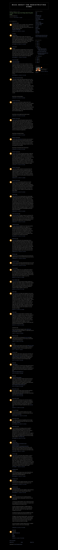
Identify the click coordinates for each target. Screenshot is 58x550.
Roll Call (36, 20)
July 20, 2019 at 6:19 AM (17, 386)
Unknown (13, 352)
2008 (38, 59)
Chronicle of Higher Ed (39, 23)
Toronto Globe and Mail (39, 19)
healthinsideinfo (15, 364)
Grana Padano (14, 455)
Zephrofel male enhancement (17, 139)
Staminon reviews (15, 262)
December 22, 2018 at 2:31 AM (19, 75)
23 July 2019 (14, 410)
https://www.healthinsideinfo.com (17, 371)
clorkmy (13, 46)
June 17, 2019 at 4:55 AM (17, 333)
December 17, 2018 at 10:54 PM (19, 57)
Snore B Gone (14, 35)
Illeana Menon (14, 398)
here (16, 15)
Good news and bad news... (42, 51)
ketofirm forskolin (15, 313)
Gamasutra (37, 31)
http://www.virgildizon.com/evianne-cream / (19, 443)
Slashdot (36, 27)
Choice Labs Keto (15, 213)
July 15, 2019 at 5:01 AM (17, 360)
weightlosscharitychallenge (16, 377)
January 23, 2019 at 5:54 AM (18, 115)
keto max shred (26, 337)
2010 (38, 46)
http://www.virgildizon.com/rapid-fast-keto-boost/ (20, 446)
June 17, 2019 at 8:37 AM (17, 341)
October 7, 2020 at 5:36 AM (18, 466)
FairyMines (18, 422)
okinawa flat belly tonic (16, 532)
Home (22, 542)
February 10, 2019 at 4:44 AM (19, 251)
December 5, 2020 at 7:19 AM (18, 476)
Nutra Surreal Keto (15, 293)
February (39, 56)
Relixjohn (13, 254)
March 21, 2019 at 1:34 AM (18, 309)
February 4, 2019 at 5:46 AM (18, 211)
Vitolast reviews (15, 120)
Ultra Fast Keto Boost (17, 414)
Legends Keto (14, 224)
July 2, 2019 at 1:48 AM (17, 349)
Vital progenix (14, 79)
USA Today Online (38, 24)
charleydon (14, 469)
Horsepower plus (15, 255)
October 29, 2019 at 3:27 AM (18, 438)
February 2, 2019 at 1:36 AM (18, 177)
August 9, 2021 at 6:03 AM (18, 538)
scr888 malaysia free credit (16, 356)
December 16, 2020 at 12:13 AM (19, 484)
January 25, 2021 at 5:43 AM (18, 527)
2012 (38, 43)
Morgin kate (14, 335)
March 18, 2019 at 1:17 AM (18, 289)
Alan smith (14, 268)
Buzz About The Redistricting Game (29, 5)
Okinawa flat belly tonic (16, 488)
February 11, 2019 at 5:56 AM (19, 258)
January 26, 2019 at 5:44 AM (18, 149)
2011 (38, 44)
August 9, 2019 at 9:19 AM (18, 407)
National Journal (38, 22)
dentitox (13, 536)
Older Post (32, 542)
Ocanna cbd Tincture (15, 61)
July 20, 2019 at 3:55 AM (17, 373)
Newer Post (12, 542)
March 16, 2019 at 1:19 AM (18, 277)
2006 (38, 62)
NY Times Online (38, 16)
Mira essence (14, 240)
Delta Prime (14, 238)
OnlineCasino (14, 23)
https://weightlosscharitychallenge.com (18, 384)
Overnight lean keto (15, 102)
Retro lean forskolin (15, 215)
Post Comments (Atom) (18, 544)
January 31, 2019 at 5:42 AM (18, 164)
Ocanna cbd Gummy (15, 62)
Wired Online (37, 28)
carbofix (13, 535)
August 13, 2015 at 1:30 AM (18, 31)
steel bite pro (14, 480)
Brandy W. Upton (15, 100)
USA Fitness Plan (21, 436)
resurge (13, 496)
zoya (13, 33)
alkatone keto (14, 269)
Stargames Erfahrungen (16, 29)
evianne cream (14, 442)
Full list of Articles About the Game (41, 36)
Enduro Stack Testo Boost (16, 77)
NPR (36, 14)
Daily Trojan (37, 32)
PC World (37, 26)
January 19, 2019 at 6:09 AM (18, 97)
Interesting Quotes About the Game (41, 35)
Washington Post (38, 15)
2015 (38, 41)
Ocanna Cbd (14, 59)
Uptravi (13, 291)
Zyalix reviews (14, 196)
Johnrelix (13, 194)
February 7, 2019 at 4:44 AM (18, 221)
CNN (36, 12)
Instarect (13, 48)
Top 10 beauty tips (20, 394)
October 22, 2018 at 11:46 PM (19, 44)
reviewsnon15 (14, 261)
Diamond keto (14, 281)
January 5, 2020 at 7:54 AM (18, 451)
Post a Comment (12, 540)
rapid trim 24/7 (14, 153)
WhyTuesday (37, 18)
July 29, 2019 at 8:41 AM (17, 395)
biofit (13, 534)
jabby (13, 362)
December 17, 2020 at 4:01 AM (19, 492)
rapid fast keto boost (15, 444)
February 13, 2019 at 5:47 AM (19, 265)
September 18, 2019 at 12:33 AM (19, 415)
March (39, 47)
